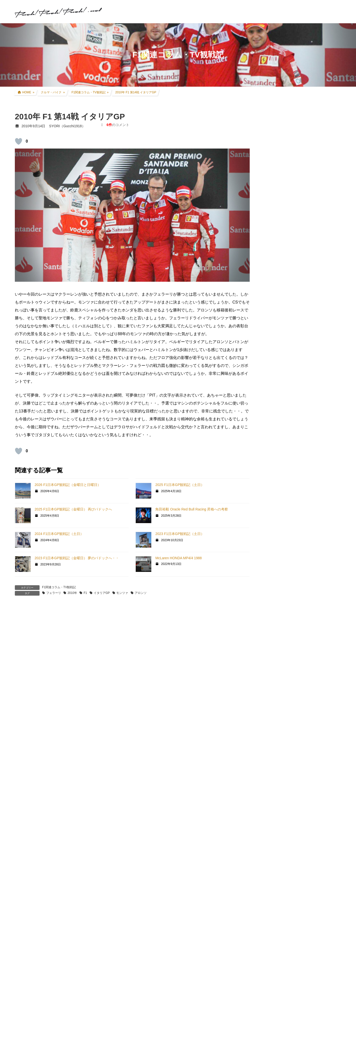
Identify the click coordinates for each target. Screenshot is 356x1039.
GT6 (271, 533)
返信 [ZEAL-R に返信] (25, 910)
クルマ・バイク (280, 357)
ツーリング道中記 (286, 463)
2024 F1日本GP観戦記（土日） (59, 534)
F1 (85, 593)
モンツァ (122, 593)
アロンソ (141, 593)
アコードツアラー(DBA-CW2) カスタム (302, 396)
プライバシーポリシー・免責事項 (294, 928)
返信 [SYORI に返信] (25, 1030)
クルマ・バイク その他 (290, 482)
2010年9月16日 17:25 (37, 864)
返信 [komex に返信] (25, 829)
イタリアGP (102, 593)
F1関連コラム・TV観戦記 (59, 587)
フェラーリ (53, 593)
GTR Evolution (279, 645)
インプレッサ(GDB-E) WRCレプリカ (300, 415)
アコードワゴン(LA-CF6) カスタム (298, 405)
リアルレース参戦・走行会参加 (296, 434)
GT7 (271, 515)
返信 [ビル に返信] (25, 701)
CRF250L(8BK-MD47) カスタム (296, 367)
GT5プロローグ (280, 551)
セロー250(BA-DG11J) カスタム (297, 377)
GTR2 (273, 636)
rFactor (273, 654)
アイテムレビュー (286, 472)
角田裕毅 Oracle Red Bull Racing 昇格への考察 (191, 509)
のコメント (118, 125)
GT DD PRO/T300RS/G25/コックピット (299, 626)
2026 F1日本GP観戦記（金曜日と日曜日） (68, 485)
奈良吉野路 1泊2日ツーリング (312, 144)
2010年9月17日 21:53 (37, 945)
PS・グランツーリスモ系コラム (293, 616)
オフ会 (273, 672)
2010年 (72, 593)
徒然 (271, 691)
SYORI (26, 939)
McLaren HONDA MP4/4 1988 (178, 558)
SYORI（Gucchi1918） (307, 733)
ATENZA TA (277, 607)
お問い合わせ (277, 923)
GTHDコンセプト (282, 561)
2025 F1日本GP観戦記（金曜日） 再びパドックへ (73, 509)
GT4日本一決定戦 (282, 580)
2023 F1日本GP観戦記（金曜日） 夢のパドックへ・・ (77, 558)
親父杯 (273, 491)
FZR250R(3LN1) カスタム (292, 386)
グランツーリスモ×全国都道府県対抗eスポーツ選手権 (303, 503)
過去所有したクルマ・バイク (294, 424)
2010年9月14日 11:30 (37, 639)
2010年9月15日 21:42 (37, 736)
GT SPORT (277, 524)
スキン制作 (277, 663)
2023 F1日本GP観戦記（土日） (179, 534)
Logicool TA (277, 598)
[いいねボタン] (18, 141)
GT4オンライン (280, 570)
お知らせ (275, 701)
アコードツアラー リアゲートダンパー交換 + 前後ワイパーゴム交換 (313, 260)
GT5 (271, 542)
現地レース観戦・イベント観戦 (296, 444)
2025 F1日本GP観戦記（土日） (179, 485)
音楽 (271, 682)
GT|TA (273, 589)
